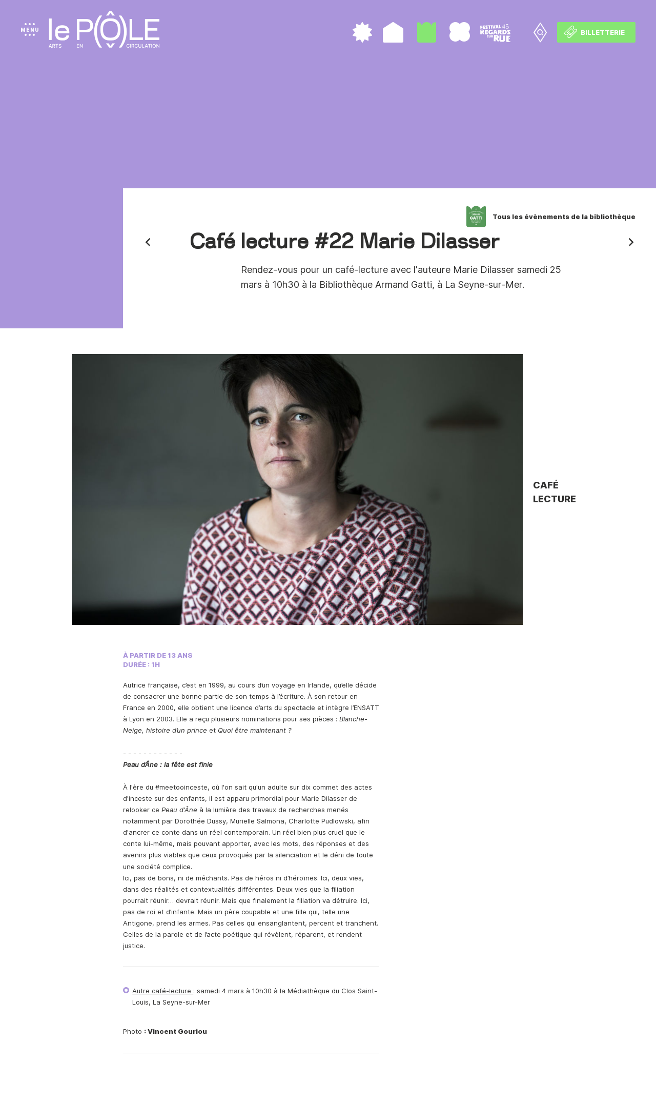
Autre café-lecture (162, 991)
